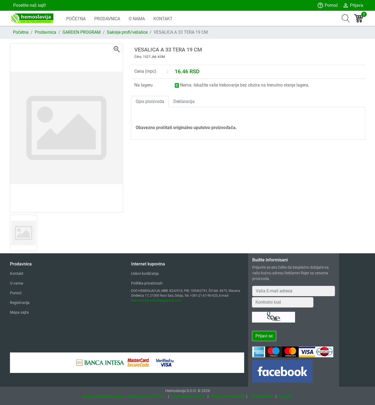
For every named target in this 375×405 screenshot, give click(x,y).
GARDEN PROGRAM (81, 32)
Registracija (20, 302)
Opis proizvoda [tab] (150, 101)
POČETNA (76, 18)
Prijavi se (264, 335)
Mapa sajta (19, 312)
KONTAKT (163, 18)
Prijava (352, 5)
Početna (21, 32)
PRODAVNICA (107, 18)
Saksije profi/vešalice (127, 32)
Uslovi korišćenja (145, 273)
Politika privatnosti (146, 283)
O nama (16, 283)
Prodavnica (45, 32)
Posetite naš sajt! (29, 5)
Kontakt (16, 273)
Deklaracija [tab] (184, 101)
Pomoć (327, 5)
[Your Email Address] (293, 291)
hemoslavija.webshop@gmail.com (156, 300)
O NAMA (137, 18)
